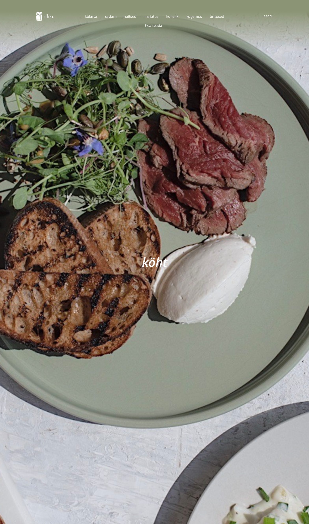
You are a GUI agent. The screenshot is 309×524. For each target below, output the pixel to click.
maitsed (130, 16)
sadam (111, 16)
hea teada (154, 25)
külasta (92, 16)
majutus (152, 16)
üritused (217, 16)
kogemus (195, 16)
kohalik (173, 16)
